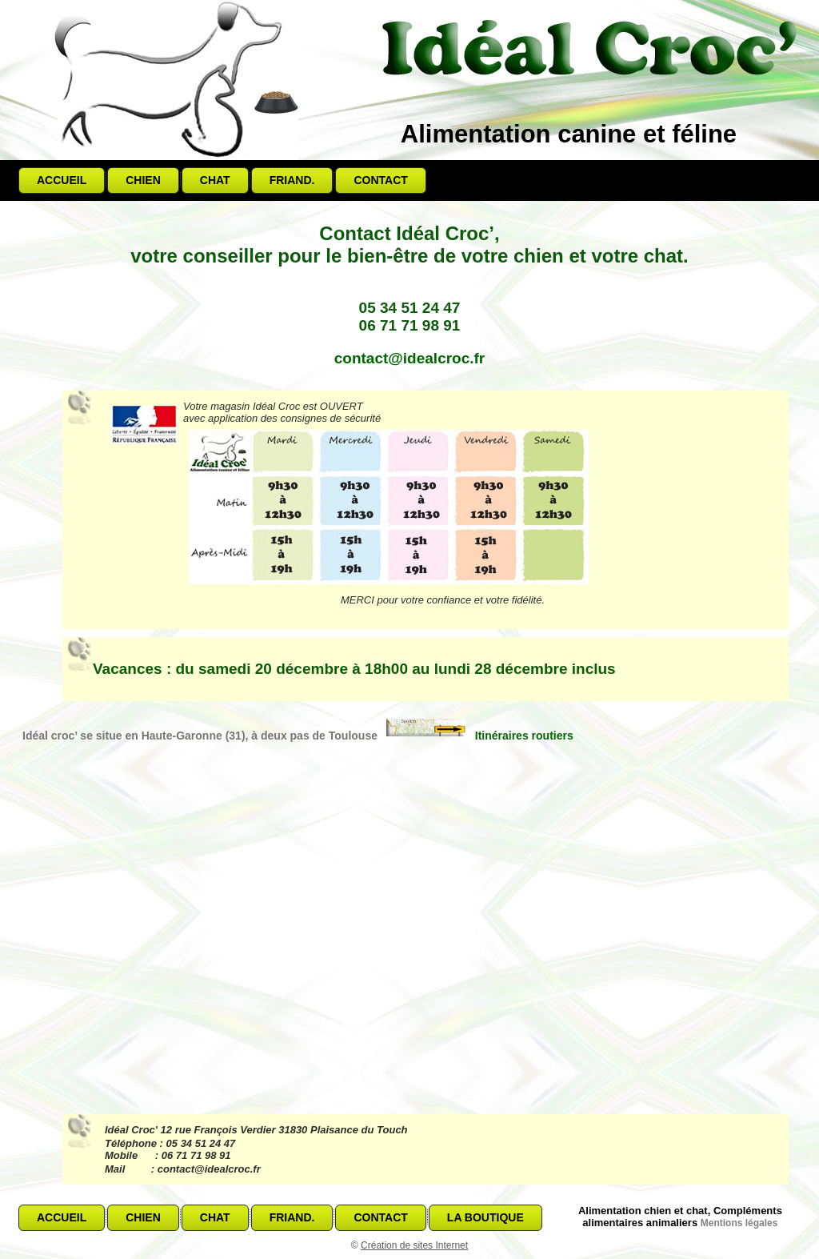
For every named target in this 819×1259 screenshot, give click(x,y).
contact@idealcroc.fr (409, 358)
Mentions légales (739, 1223)
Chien (143, 180)
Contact (380, 180)
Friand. (292, 180)
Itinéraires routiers (479, 735)
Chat (215, 180)
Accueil (61, 180)
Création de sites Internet (414, 1245)
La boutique (485, 1217)
